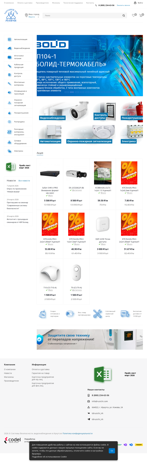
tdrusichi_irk (97, 413)
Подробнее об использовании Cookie (49, 456)
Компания (9, 364)
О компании (10, 369)
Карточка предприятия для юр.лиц (43, 378)
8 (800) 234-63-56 (106, 5)
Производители (11, 380)
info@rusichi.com (100, 401)
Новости (8, 373)
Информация (39, 364)
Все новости (24, 180)
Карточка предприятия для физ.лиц (43, 384)
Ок (112, 450)
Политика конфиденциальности (78, 433)
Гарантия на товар (41, 373)
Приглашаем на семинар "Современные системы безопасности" (17, 205)
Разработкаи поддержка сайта (23, 440)
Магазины (9, 377)
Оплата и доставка (40, 369)
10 (113, 92)
